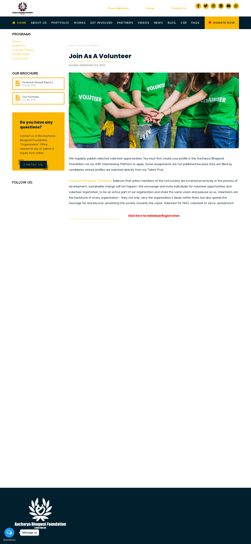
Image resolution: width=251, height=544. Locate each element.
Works (79, 22)
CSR (184, 22)
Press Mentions (118, 8)
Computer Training (23, 49)
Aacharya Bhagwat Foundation (90, 181)
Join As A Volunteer (100, 56)
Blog (172, 22)
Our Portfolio (30, 97)
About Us (39, 22)
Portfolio (60, 22)
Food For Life (20, 58)
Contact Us (178, 8)
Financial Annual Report (37, 82)
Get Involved (101, 22)
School (16, 41)
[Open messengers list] (9, 532)
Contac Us (33, 164)
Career (150, 8)
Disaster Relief (21, 54)
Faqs (195, 22)
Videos (143, 22)
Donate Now (222, 22)
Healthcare (19, 45)
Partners (125, 22)
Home (19, 22)
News (158, 22)
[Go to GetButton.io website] (9, 540)
